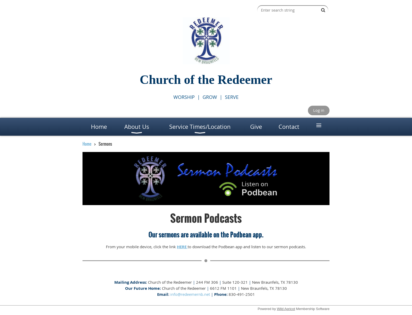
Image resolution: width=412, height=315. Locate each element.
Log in (318, 110)
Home (87, 144)
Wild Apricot (286, 309)
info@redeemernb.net (190, 294)
